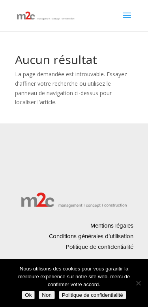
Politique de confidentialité (99, 247)
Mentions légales (111, 225)
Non (46, 295)
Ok (28, 295)
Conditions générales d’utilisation (91, 236)
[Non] (138, 283)
